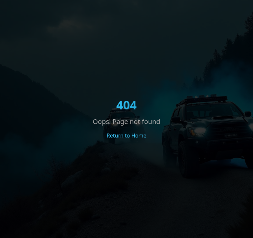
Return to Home (126, 135)
